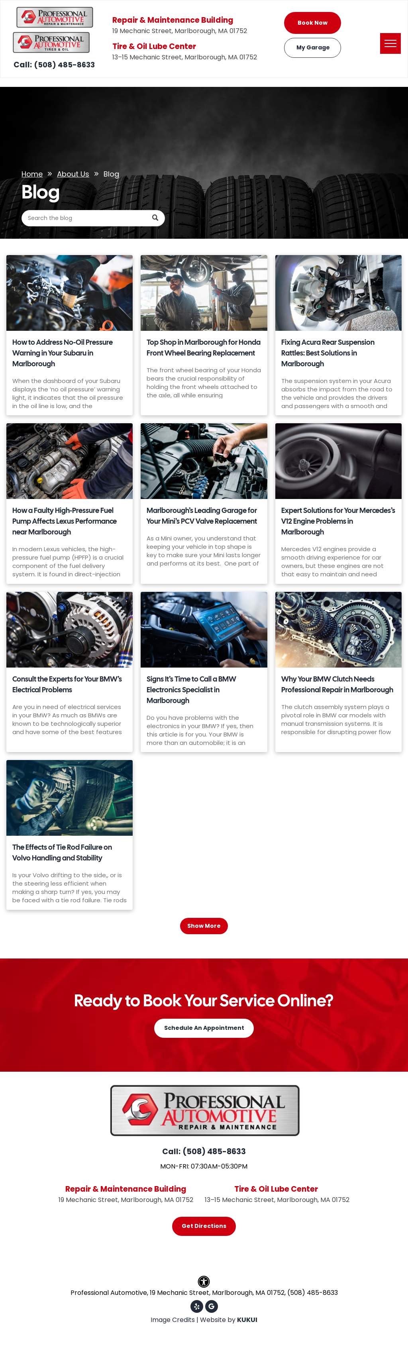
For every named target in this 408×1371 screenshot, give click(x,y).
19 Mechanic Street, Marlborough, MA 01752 (179, 30)
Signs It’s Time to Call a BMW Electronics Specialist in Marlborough (191, 689)
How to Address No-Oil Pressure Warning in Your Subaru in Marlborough (62, 353)
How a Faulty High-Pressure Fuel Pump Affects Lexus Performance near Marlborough (64, 521)
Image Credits (173, 1319)
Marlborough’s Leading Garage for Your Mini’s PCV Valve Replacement (202, 516)
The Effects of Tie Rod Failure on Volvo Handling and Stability (62, 852)
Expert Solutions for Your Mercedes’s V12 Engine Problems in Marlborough (338, 521)
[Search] (93, 218)
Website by (217, 1319)
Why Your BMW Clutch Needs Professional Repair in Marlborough (337, 684)
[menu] (390, 43)
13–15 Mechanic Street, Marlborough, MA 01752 (184, 57)
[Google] (211, 1307)
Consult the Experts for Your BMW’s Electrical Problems (67, 684)
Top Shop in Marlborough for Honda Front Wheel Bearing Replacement (204, 347)
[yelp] (196, 1307)
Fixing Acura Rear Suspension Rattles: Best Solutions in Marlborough (328, 353)
